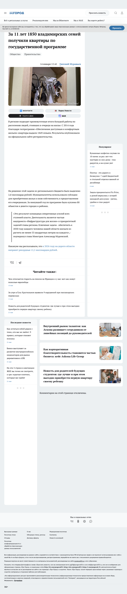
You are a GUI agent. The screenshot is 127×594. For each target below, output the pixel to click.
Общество (15, 54)
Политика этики (10, 535)
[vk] (12, 262)
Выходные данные (10, 532)
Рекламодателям (40, 20)
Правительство (32, 54)
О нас (29, 532)
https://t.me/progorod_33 (91, 567)
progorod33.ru (79, 561)
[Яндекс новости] (63, 111)
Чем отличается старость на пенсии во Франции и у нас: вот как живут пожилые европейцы (44, 282)
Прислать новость (97, 13)
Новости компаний (56, 538)
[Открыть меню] (5, 13)
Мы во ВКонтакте (61, 20)
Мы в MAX (78, 20)
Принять (116, 28)
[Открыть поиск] (115, 13)
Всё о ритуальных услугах (16, 20)
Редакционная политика (58, 532)
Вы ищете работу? (96, 20)
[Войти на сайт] (121, 13)
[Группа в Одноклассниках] (78, 521)
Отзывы (7, 538)
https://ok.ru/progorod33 (73, 567)
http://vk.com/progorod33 (53, 567)
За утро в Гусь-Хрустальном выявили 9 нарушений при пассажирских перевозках (44, 296)
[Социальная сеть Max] (63, 116)
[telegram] (20, 262)
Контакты (53, 535)
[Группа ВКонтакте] (26, 111)
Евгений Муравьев (70, 64)
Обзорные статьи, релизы (36, 535)
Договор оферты (33, 538)
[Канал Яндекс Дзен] (26, 116)
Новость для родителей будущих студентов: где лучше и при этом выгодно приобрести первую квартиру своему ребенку (44, 309)
